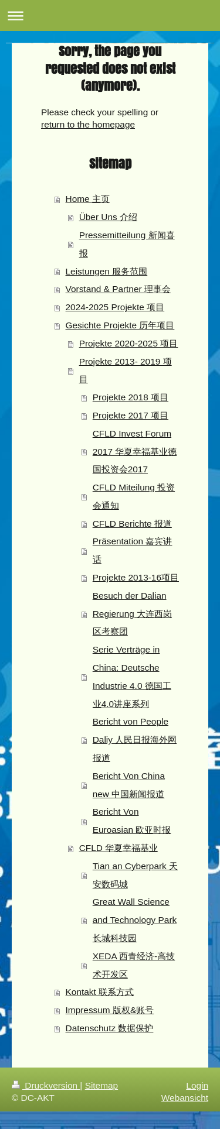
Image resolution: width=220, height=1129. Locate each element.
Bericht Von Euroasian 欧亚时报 (132, 821)
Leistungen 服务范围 (107, 271)
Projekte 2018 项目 (130, 397)
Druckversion (46, 1085)
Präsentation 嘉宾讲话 (132, 550)
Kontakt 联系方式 (100, 992)
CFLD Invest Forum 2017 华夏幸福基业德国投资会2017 (135, 451)
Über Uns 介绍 (108, 217)
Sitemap (101, 1085)
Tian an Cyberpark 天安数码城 (135, 875)
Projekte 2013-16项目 (136, 577)
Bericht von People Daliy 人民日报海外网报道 (135, 739)
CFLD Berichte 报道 (132, 524)
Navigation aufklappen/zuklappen (110, 15)
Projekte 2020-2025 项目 (128, 343)
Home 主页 (88, 199)
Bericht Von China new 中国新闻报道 (129, 785)
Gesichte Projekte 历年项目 (120, 325)
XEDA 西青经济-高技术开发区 (134, 965)
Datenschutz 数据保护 (110, 1028)
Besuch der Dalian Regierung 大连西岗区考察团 (132, 614)
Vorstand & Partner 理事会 (118, 289)
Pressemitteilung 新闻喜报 (127, 244)
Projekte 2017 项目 (130, 415)
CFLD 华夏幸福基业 (118, 848)
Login (197, 1085)
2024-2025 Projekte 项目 (115, 307)
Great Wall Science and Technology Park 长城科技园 (135, 920)
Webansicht (184, 1098)
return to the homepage (88, 124)
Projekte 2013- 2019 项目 (125, 370)
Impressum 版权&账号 (110, 1010)
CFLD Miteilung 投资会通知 (134, 496)
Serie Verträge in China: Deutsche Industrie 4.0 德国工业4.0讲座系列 (132, 676)
